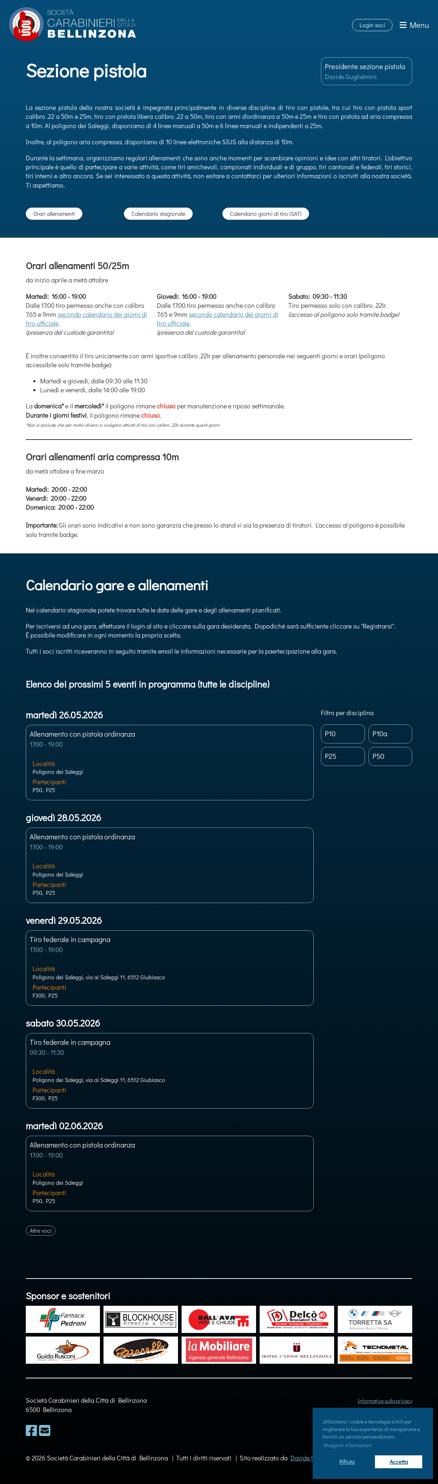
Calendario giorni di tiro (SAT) (266, 213)
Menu (414, 25)
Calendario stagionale (158, 213)
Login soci (372, 25)
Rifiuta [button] (347, 1461)
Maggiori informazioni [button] (348, 1445)
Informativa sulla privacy (385, 1400)
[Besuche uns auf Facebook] (31, 1430)
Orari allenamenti (54, 213)
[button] (170, 762)
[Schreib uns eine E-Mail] (44, 1430)
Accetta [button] (399, 1461)
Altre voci (41, 1230)
